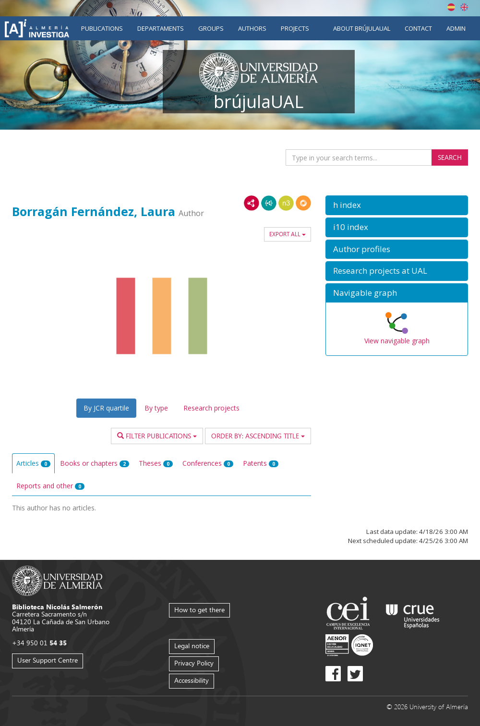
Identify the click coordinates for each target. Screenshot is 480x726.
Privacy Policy (194, 662)
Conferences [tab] (207, 463)
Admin (456, 28)
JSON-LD (268, 203)
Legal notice (191, 645)
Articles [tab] (33, 463)
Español (451, 7)
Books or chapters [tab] (94, 463)
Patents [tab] (260, 463)
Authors (252, 28)
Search (450, 157)
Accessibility (191, 680)
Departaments (160, 28)
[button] (397, 205)
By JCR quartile (106, 407)
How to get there (199, 609)
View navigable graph (397, 340)
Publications (102, 28)
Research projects (211, 407)
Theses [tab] (156, 463)
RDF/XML (251, 203)
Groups (211, 28)
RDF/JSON (303, 203)
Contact (418, 28)
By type (156, 407)
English (464, 7)
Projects (295, 28)
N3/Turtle (286, 203)
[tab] (397, 205)
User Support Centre (47, 660)
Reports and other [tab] (50, 485)
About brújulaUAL (361, 28)
